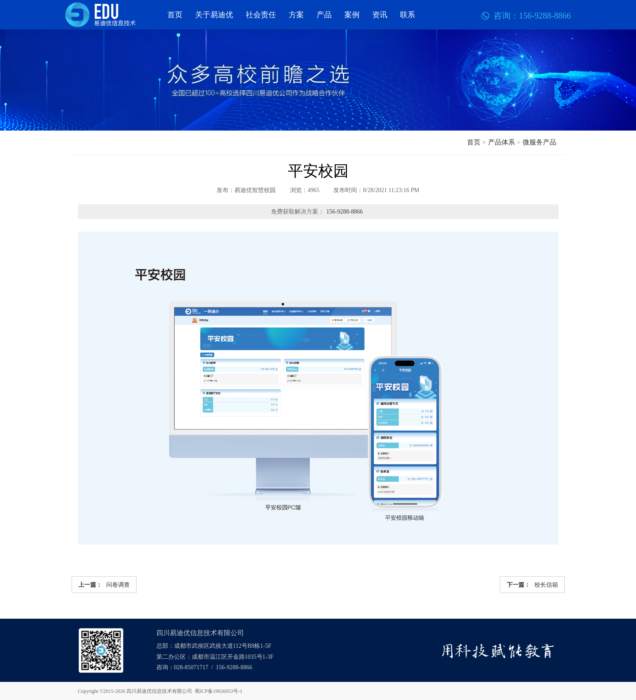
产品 (324, 15)
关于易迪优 (214, 15)
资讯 (379, 15)
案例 (352, 15)
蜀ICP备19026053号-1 (218, 691)
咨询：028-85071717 (182, 667)
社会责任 (261, 15)
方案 (296, 15)
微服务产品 (539, 142)
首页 (174, 15)
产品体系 (501, 142)
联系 (407, 15)
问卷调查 (104, 585)
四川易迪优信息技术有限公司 (159, 691)
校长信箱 (532, 585)
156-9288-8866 (344, 211)
